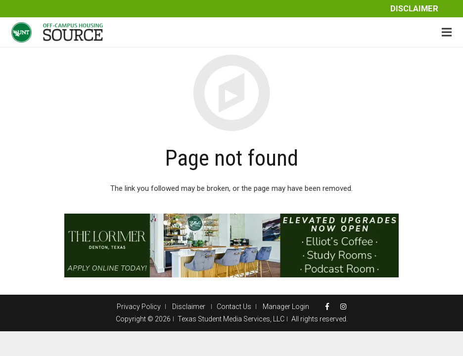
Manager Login (286, 307)
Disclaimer (414, 8)
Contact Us (234, 307)
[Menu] (447, 32)
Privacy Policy (139, 307)
